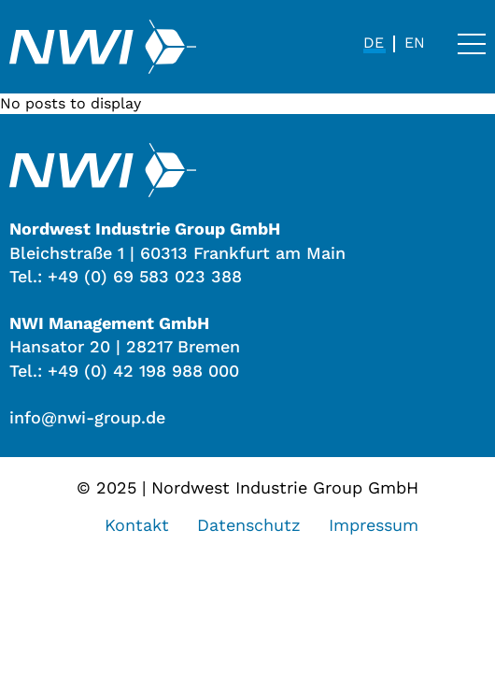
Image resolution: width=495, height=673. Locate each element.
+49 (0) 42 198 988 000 (143, 370)
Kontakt (137, 525)
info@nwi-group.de (87, 417)
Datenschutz (249, 525)
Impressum (373, 525)
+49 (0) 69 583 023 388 (145, 276)
